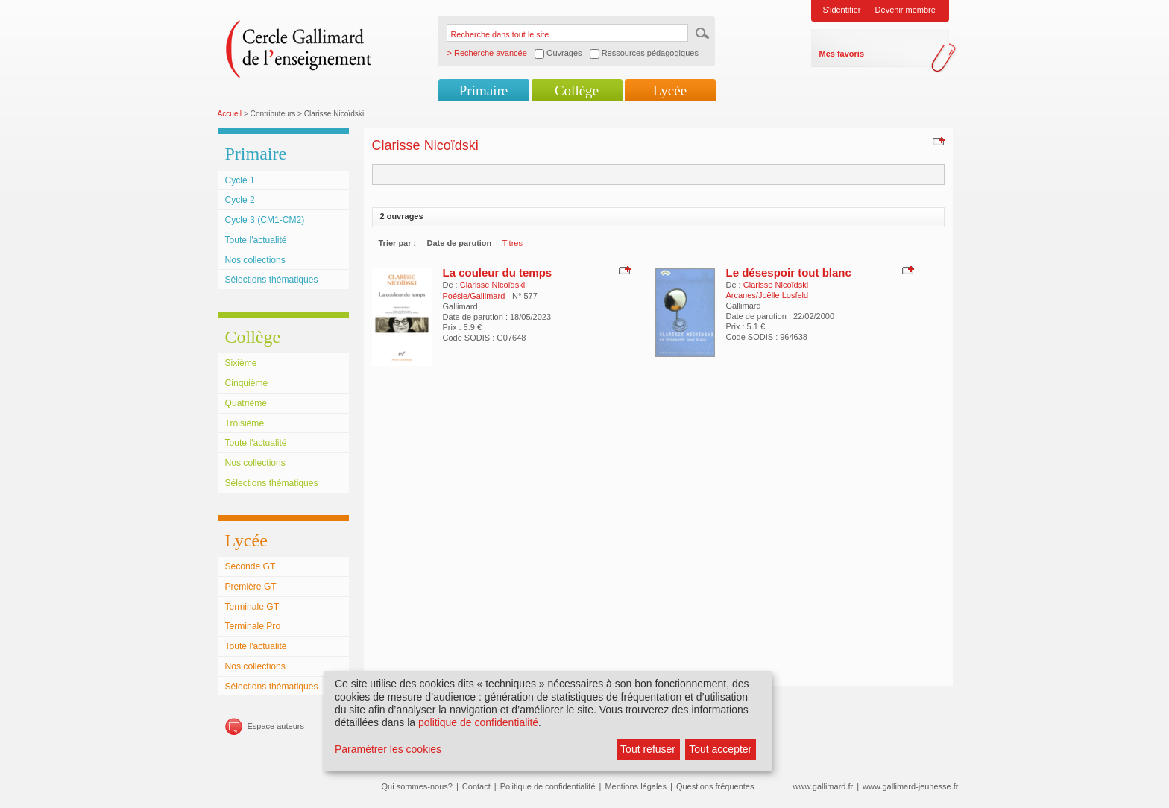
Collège (577, 90)
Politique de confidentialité (548, 786)
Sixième (241, 363)
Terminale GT (252, 607)
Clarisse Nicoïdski (492, 284)
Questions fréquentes (715, 786)
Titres (512, 243)
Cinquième (246, 383)
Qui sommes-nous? (417, 786)
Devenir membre (905, 9)
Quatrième (246, 403)
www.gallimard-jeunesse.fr (910, 786)
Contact (476, 786)
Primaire (483, 90)
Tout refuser (647, 749)
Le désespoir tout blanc (788, 272)
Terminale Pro (253, 626)
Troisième (245, 423)
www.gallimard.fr (823, 786)
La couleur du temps (497, 272)
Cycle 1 (240, 180)
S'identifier (842, 9)
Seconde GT (250, 566)
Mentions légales (636, 786)
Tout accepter (720, 749)
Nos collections (255, 260)
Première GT (251, 586)
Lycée (670, 90)
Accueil (230, 114)
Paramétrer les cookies (388, 749)
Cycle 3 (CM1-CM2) (265, 220)
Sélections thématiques (271, 279)
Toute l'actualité (256, 240)
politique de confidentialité (478, 722)
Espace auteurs (276, 726)
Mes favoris (842, 53)
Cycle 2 (240, 200)
